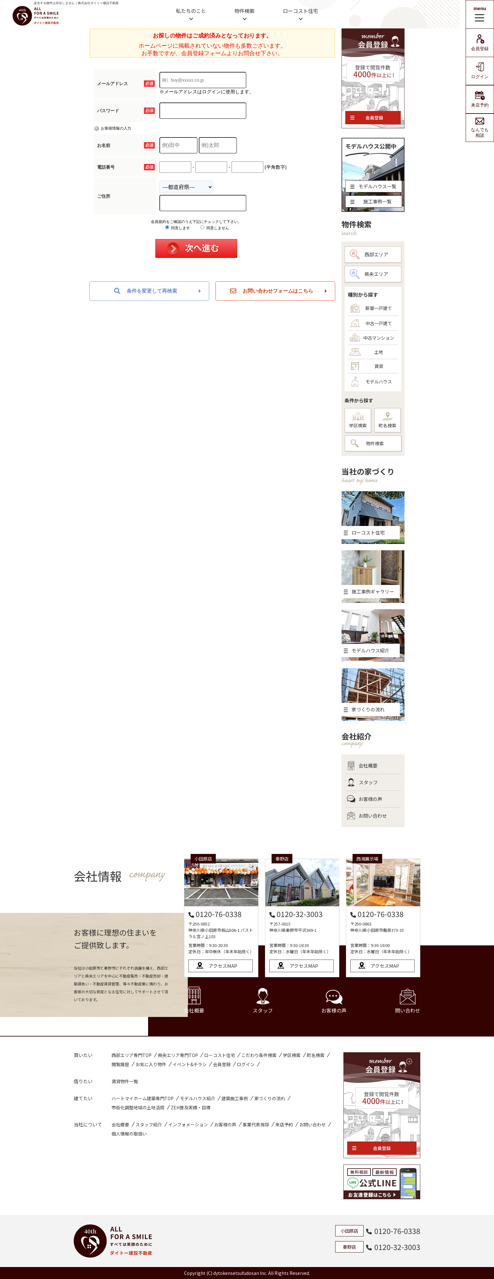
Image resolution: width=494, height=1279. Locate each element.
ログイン (480, 70)
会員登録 (480, 42)
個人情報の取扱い (129, 1133)
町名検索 (387, 420)
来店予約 (480, 99)
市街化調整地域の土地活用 (138, 1107)
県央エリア (369, 274)
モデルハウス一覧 (373, 186)
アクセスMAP (223, 965)
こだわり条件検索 (259, 1055)
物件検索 (244, 11)
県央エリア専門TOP (178, 1055)
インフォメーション (188, 1124)
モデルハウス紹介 (197, 1098)
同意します (177, 228)
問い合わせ (407, 1001)
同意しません (214, 228)
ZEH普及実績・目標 (190, 1107)
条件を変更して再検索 (145, 291)
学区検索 (358, 420)
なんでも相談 (480, 128)
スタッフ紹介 (148, 1124)
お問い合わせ (367, 815)
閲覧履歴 (120, 1064)
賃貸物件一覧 (125, 1081)
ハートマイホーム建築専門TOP (143, 1098)
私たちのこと (191, 11)
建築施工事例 (234, 1098)
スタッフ (362, 782)
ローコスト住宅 (300, 11)
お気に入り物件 (150, 1064)
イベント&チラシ (190, 1064)
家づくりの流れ (269, 1098)
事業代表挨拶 (256, 1124)
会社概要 (362, 765)
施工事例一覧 (371, 201)
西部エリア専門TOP (132, 1055)
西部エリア (369, 254)
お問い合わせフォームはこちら (271, 291)
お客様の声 (364, 799)
